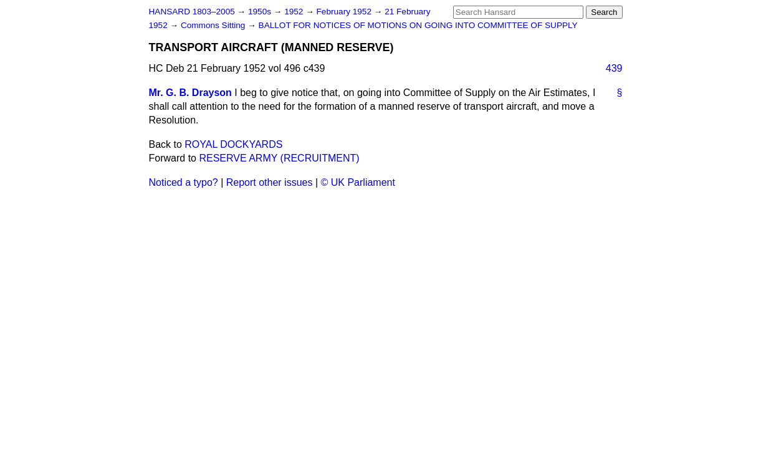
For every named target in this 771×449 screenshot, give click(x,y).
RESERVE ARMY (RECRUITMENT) (279, 158)
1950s (261, 11)
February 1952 (345, 11)
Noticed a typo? (183, 182)
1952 (294, 11)
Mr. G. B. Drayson (190, 92)
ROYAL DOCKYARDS (233, 144)
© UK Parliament (358, 182)
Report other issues (269, 182)
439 (614, 68)
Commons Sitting (214, 25)
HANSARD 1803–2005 (192, 11)
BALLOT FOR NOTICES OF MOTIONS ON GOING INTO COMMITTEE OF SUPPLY (418, 25)
